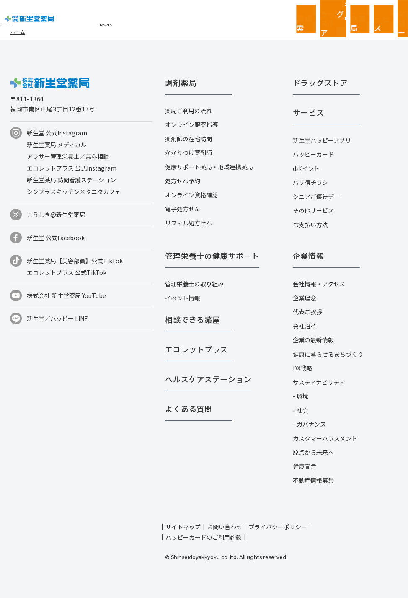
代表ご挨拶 (307, 312)
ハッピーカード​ (313, 154)
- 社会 (300, 410)
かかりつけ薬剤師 (188, 152)
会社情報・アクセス (319, 284)
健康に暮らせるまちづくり (328, 354)
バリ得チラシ (310, 182)
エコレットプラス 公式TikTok (66, 272)
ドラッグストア (320, 82)
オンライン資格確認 (191, 195)
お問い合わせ (224, 527)
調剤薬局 (180, 82)
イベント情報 (182, 298)
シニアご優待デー (316, 196)
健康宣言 (304, 466)
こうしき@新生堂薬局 (56, 214)
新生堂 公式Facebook (56, 237)
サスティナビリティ (319, 382)
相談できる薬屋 (192, 319)
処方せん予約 (182, 180)
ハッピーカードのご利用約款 (203, 537)
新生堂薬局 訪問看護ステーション (71, 180)
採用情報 (395, 12)
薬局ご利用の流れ (188, 110)
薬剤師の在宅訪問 (188, 139)
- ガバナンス (309, 424)
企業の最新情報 (313, 340)
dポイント (306, 168)
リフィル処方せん (188, 223)
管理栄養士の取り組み (194, 284)
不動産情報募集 (313, 480)
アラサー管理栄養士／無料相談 (68, 156)
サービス (308, 112)
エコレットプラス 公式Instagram (71, 168)
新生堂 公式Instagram (57, 133)
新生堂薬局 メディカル (56, 144)
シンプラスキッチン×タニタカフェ (74, 191)
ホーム (17, 31)
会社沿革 (304, 326)
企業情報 (370, 12)
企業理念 (304, 298)
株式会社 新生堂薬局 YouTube (66, 295)
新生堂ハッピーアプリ (322, 140)
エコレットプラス (196, 349)
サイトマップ (183, 527)
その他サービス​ (313, 210)
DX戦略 (302, 368)
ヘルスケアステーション (208, 378)
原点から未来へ (313, 452)
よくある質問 (188, 408)
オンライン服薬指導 (191, 124)
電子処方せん (182, 209)
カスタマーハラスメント (325, 438)
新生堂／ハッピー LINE (57, 318)
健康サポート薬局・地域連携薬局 (209, 167)
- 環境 (300, 396)
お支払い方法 (310, 224)
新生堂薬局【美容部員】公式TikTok (75, 260)
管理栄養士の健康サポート (212, 255)
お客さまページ (345, 12)
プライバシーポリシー (277, 527)
